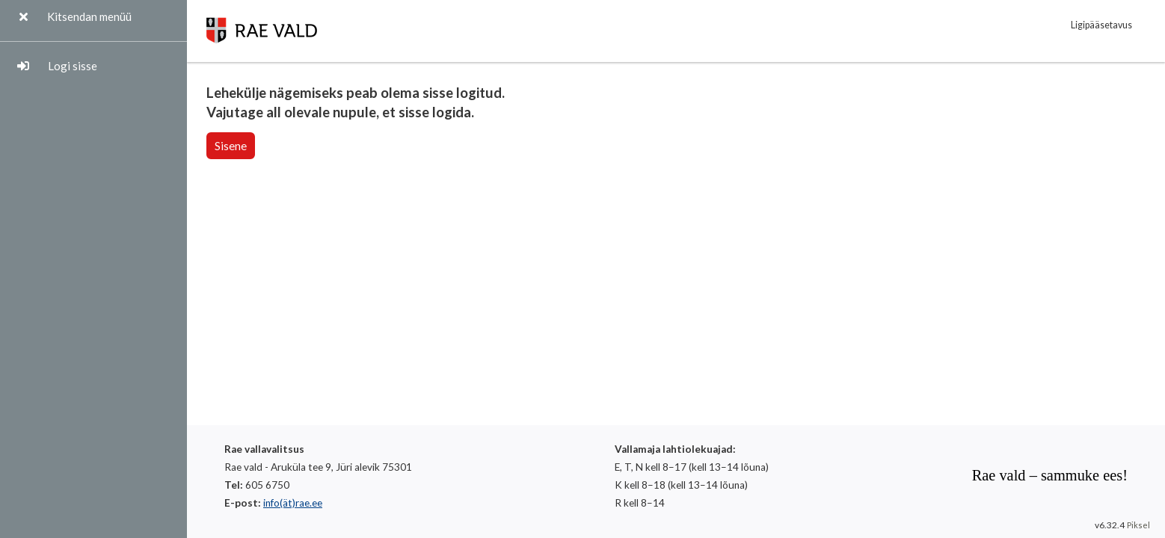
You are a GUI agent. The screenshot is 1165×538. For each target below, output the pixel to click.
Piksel (1138, 525)
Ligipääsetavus (1101, 25)
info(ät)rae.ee (292, 503)
